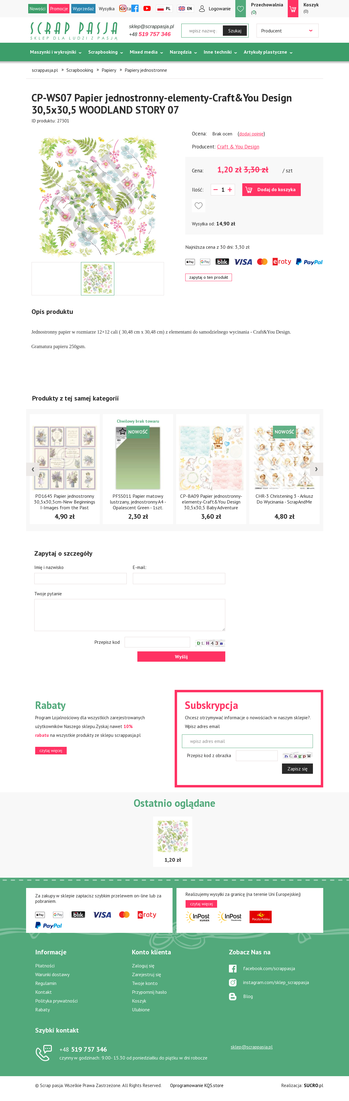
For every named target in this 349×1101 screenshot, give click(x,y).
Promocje (59, 9)
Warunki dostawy (52, 974)
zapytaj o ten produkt (208, 277)
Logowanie (220, 8)
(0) (311, 7)
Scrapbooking (103, 52)
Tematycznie (44, 67)
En (189, 8)
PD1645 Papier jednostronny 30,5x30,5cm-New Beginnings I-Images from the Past (64, 502)
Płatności (45, 966)
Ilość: (197, 189)
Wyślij (181, 657)
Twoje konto (145, 983)
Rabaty (42, 1009)
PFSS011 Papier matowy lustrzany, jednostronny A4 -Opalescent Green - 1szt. (138, 502)
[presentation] (32, 469)
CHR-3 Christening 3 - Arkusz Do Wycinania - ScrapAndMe (284, 499)
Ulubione (141, 1009)
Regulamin (45, 983)
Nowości (37, 9)
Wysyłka (107, 9)
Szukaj (234, 31)
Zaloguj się (143, 966)
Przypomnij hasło (149, 992)
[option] (98, 193)
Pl (168, 8)
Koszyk (139, 1001)
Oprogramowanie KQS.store (196, 1085)
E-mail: (139, 567)
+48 (150, 34)
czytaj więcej (50, 750)
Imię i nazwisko (49, 567)
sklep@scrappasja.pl (151, 26)
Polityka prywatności (56, 1001)
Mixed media (144, 52)
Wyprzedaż (83, 9)
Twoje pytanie (48, 594)
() (267, 8)
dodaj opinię (251, 134)
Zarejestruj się (146, 974)
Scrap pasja (74, 31)
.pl (313, 1085)
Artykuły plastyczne (265, 52)
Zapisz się (297, 769)
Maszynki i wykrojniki (53, 52)
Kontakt (43, 992)
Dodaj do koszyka (276, 189)
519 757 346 (83, 1049)
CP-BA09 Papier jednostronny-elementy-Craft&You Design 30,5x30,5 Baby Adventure (211, 502)
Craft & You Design (238, 146)
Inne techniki (218, 52)
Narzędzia (181, 52)
